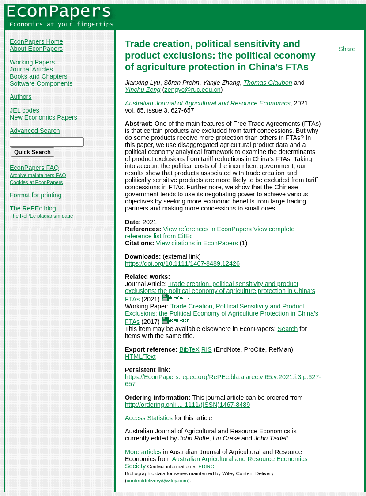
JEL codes (24, 110)
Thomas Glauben (267, 82)
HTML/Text (140, 356)
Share (347, 49)
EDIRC (206, 466)
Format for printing (36, 195)
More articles (143, 451)
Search (288, 328)
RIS (206, 349)
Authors (21, 96)
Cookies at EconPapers (36, 182)
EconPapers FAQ (34, 167)
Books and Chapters (38, 76)
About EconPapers (36, 48)
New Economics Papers (43, 117)
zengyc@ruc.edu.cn (192, 89)
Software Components (41, 83)
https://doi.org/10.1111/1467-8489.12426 (182, 263)
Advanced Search (35, 130)
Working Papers (32, 62)
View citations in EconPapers (197, 243)
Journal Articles (31, 69)
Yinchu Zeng (143, 89)
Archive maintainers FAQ (38, 175)
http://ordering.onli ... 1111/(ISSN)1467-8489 (187, 404)
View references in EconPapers (207, 229)
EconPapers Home (36, 41)
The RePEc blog (33, 208)
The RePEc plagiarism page (41, 215)
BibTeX (189, 349)
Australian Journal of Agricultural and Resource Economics (208, 103)
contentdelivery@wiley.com (157, 480)
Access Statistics (149, 417)
